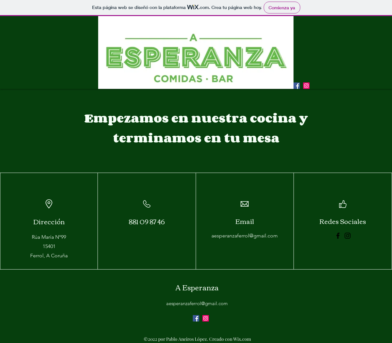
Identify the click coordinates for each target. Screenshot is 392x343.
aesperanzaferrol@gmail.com (244, 236)
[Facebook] (338, 236)
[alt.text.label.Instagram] (306, 85)
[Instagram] (348, 236)
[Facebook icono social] (297, 85)
